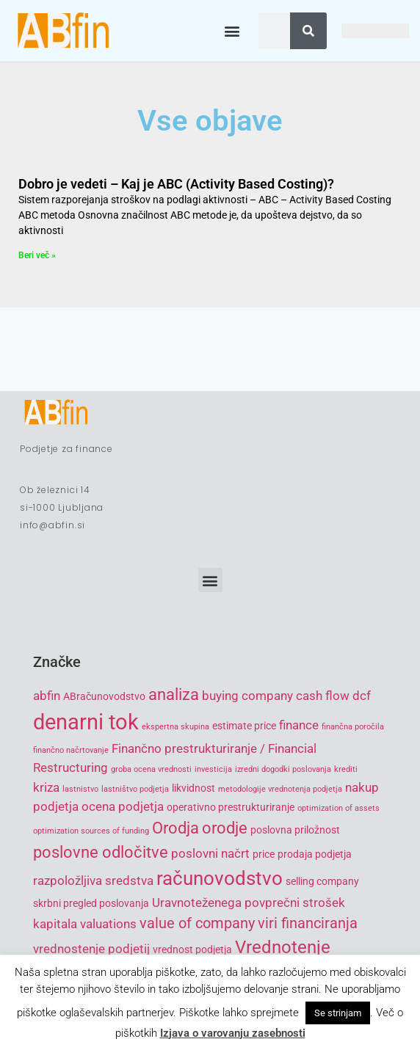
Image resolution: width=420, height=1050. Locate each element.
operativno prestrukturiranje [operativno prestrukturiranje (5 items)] (230, 807)
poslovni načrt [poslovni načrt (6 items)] (210, 853)
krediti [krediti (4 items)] (346, 769)
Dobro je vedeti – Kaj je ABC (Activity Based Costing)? (176, 184)
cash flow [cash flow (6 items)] (323, 695)
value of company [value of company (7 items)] (197, 923)
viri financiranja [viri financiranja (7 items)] (308, 923)
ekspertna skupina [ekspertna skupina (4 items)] (175, 727)
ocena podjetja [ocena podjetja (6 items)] (123, 806)
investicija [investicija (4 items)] (213, 769)
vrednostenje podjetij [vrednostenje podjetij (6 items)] (91, 948)
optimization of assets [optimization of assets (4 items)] (338, 808)
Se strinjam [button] (337, 1012)
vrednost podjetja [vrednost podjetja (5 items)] (192, 949)
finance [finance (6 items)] (299, 725)
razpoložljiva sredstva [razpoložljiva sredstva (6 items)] (93, 880)
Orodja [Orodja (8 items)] (175, 828)
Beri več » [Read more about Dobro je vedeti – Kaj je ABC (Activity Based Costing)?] (37, 255)
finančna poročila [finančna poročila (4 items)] (353, 727)
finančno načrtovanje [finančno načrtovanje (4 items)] (71, 750)
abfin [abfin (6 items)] (46, 695)
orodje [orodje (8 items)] (224, 828)
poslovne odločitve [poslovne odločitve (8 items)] (100, 852)
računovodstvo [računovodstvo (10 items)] (219, 878)
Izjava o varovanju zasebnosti (232, 1033)
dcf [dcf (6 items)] (361, 695)
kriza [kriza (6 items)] (46, 787)
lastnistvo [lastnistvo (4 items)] (80, 789)
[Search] (308, 30)
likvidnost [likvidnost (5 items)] (193, 788)
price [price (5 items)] (264, 854)
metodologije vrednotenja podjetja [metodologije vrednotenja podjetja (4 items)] (280, 789)
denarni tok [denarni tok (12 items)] (86, 722)
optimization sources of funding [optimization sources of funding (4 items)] (91, 831)
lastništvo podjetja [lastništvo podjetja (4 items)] (135, 789)
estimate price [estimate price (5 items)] (244, 726)
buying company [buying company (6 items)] (247, 695)
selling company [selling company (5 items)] (322, 881)
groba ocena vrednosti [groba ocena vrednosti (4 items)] (151, 769)
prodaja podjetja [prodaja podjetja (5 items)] (315, 854)
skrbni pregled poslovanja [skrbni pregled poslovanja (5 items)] (91, 903)
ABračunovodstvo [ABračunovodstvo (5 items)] (104, 696)
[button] (232, 31)
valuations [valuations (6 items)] (108, 923)
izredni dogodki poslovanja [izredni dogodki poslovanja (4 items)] (283, 769)
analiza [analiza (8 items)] (173, 694)
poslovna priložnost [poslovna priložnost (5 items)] (295, 830)
